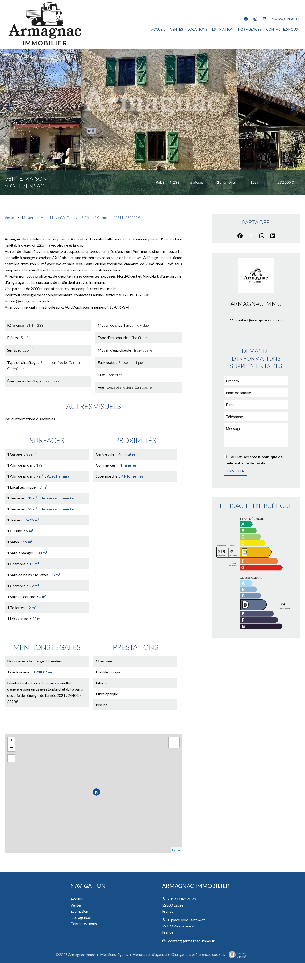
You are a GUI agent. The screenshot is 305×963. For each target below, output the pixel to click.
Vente (9, 217)
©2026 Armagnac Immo (75, 954)
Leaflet (176, 850)
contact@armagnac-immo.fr (259, 320)
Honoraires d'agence (150, 954)
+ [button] (11, 740)
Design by (237, 954)
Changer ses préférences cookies (198, 954)
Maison (27, 217)
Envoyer (235, 471)
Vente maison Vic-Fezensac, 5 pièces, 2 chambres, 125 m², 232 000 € (90, 217)
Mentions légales (114, 954)
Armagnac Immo (256, 303)
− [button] (11, 747)
